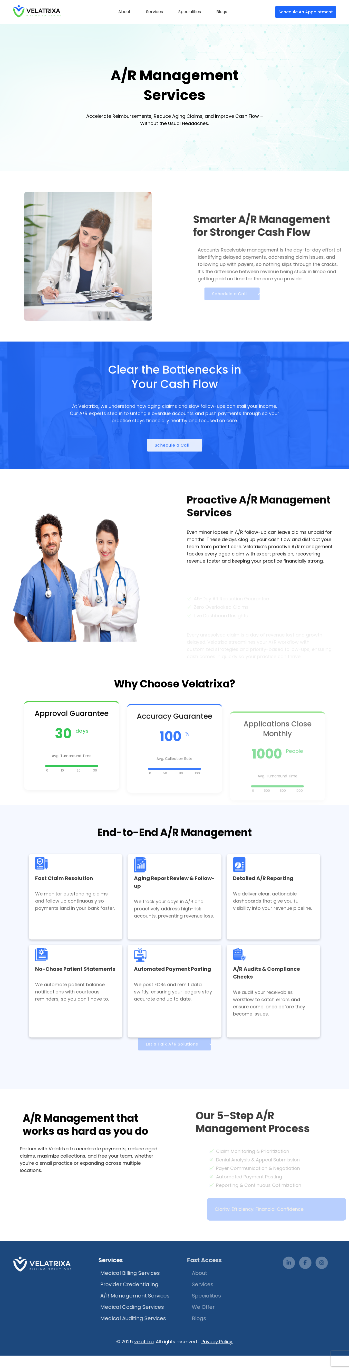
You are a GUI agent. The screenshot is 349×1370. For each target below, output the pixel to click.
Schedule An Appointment (305, 12)
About (124, 12)
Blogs (221, 12)
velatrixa (144, 1341)
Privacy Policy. (217, 1341)
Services (154, 12)
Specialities (189, 12)
